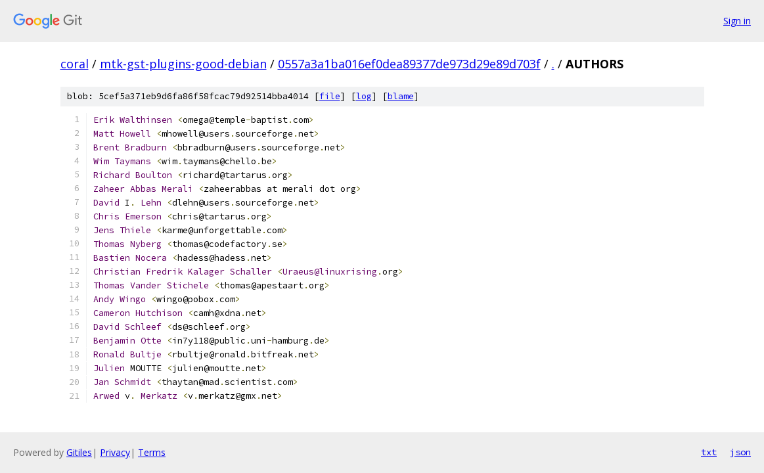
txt (709, 452)
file (329, 96)
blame (401, 96)
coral (74, 64)
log (364, 96)
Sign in (737, 20)
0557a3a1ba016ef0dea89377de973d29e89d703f (409, 64)
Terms (152, 452)
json (740, 452)
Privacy (115, 452)
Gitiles (79, 452)
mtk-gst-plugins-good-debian (183, 64)
